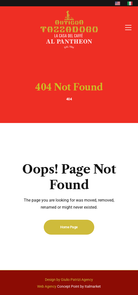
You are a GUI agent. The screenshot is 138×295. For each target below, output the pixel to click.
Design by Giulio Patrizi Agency (69, 280)
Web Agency (46, 286)
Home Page (69, 227)
